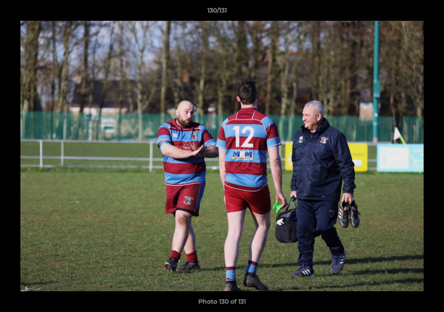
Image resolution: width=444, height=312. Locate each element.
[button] (407, 12)
